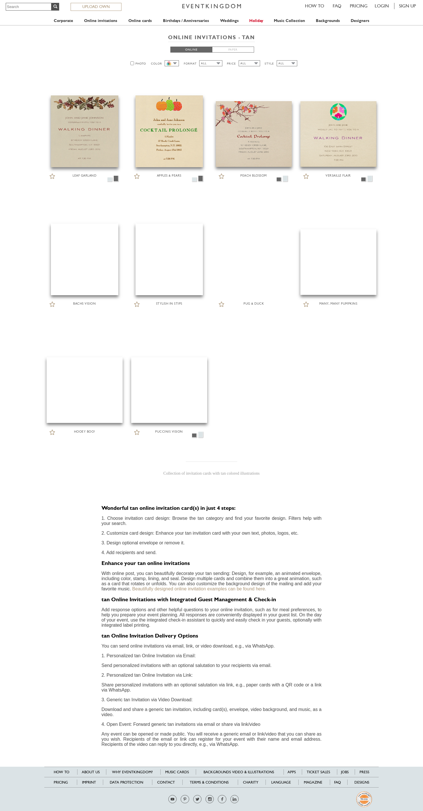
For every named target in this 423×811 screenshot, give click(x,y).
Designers (360, 20)
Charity (250, 782)
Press (364, 772)
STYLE (269, 63)
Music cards (177, 772)
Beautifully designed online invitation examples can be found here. (199, 588)
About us (91, 772)
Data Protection (126, 782)
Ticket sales (318, 772)
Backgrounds (328, 20)
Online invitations (100, 20)
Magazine (313, 782)
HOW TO (314, 6)
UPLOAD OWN (96, 6)
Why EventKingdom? (132, 772)
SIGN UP (407, 6)
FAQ (337, 6)
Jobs (345, 772)
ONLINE (191, 49)
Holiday (256, 20)
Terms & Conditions (209, 782)
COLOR (156, 63)
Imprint (89, 782)
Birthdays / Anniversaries (186, 20)
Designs (361, 782)
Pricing (359, 6)
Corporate (63, 20)
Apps (292, 772)
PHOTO (140, 63)
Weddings (229, 20)
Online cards (140, 20)
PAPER (233, 49)
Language (281, 782)
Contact (166, 782)
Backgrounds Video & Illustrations (238, 772)
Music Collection (289, 20)
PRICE (231, 63)
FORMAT (190, 63)
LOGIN (382, 6)
